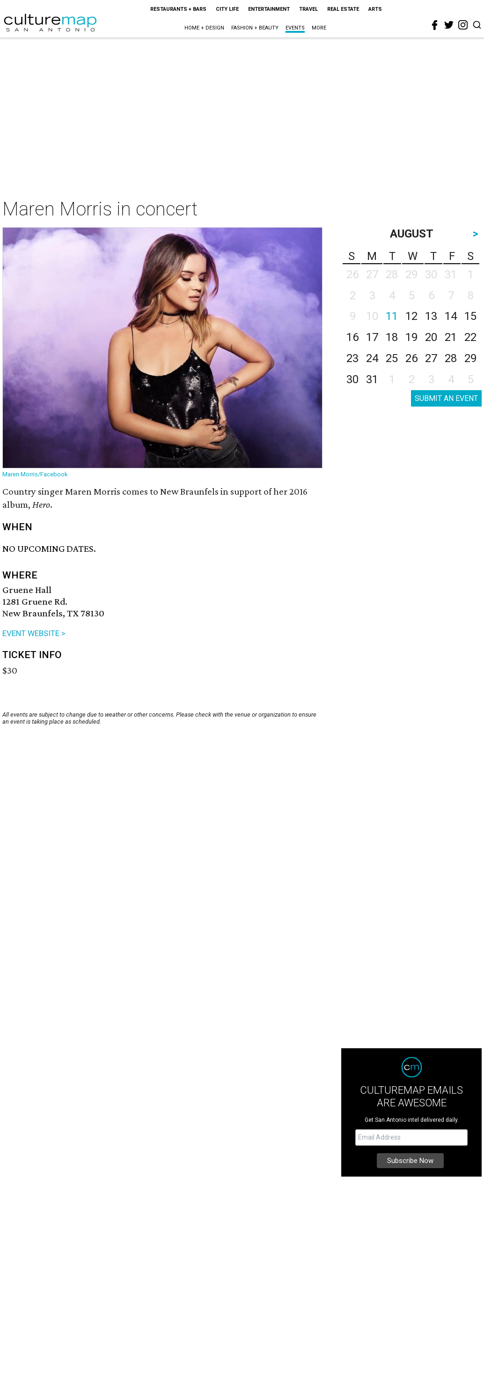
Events (295, 28)
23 (352, 358)
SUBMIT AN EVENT (446, 398)
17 (372, 337)
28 (451, 358)
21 (451, 337)
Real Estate (343, 9)
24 (372, 358)
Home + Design (204, 28)
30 (352, 379)
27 (431, 358)
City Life (227, 9)
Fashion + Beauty (255, 28)
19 (411, 337)
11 (392, 316)
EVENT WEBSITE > (34, 633)
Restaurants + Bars (178, 9)
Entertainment (269, 9)
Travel (308, 9)
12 (411, 316)
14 (451, 316)
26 (411, 358)
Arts (375, 9)
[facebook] (435, 25)
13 (431, 316)
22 (470, 337)
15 (470, 316)
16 (352, 337)
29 (470, 358)
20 (431, 337)
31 (372, 379)
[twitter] (449, 24)
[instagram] (463, 24)
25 (392, 358)
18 (392, 337)
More (319, 28)
